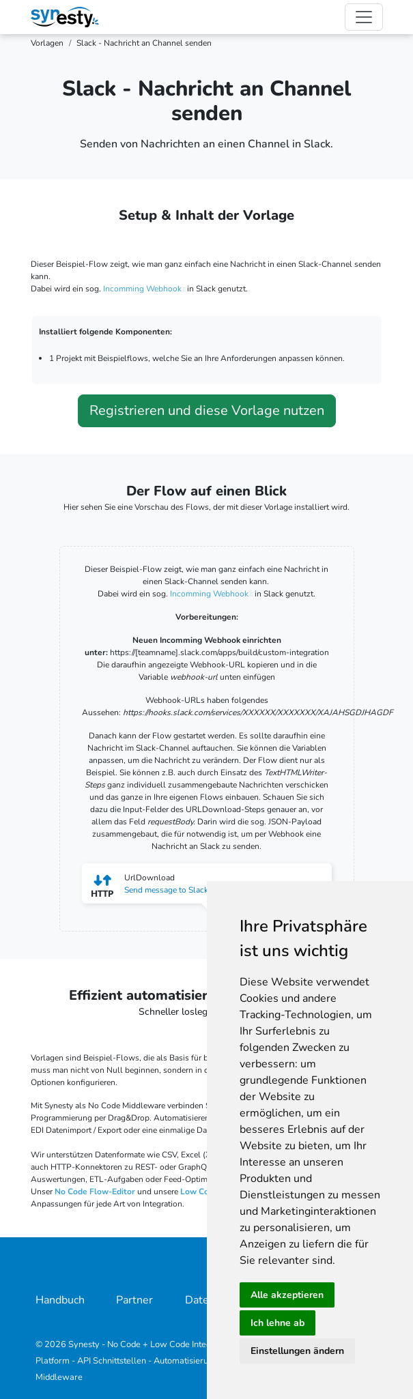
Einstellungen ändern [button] (297, 1350)
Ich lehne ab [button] (277, 1322)
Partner (134, 1300)
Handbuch (60, 1300)
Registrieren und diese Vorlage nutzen (206, 410)
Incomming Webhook (142, 288)
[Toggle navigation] (364, 17)
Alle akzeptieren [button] (287, 1294)
